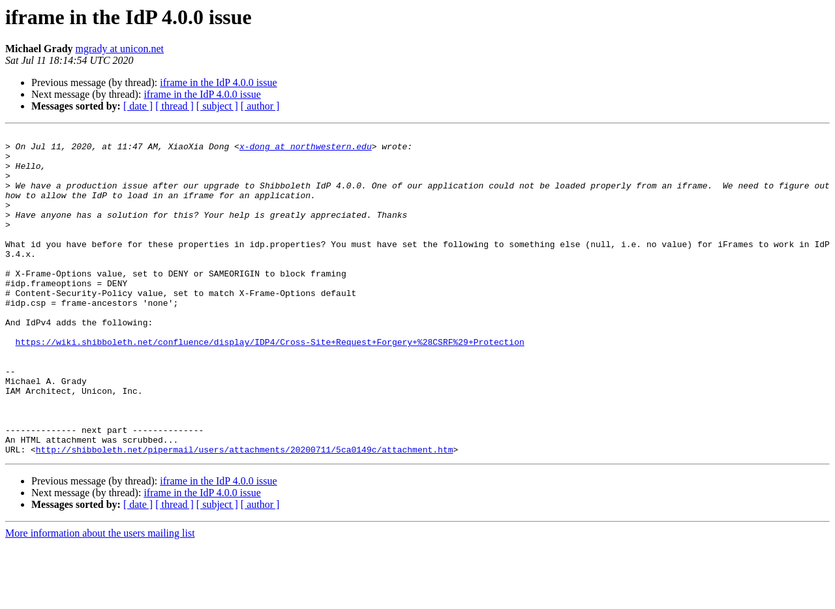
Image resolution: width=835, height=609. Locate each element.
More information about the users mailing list (100, 597)
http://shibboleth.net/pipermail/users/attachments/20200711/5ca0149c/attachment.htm (244, 514)
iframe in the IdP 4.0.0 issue (218, 82)
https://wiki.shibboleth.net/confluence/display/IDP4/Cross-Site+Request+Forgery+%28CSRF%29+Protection (270, 385)
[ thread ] (174, 105)
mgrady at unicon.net (120, 48)
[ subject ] (217, 105)
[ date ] (138, 105)
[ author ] (260, 105)
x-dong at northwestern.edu (305, 150)
